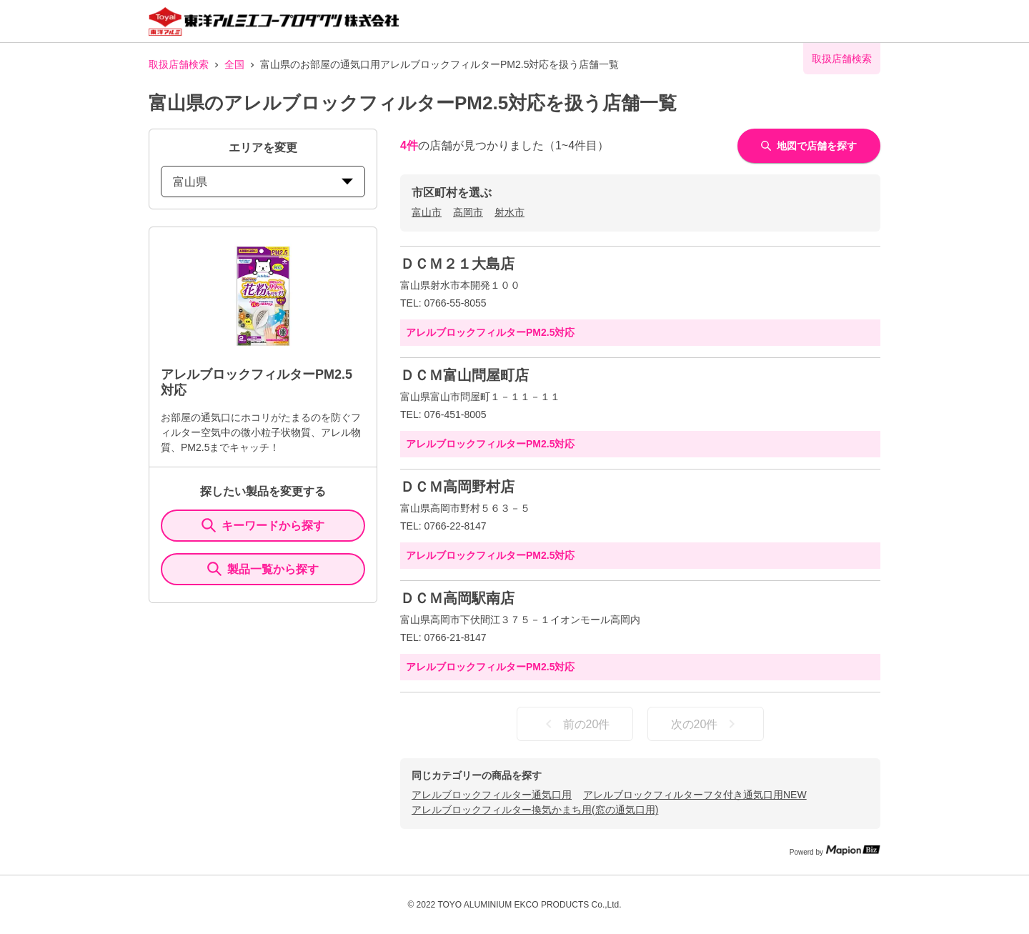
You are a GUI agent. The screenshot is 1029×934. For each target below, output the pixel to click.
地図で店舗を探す (809, 145)
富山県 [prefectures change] (263, 182)
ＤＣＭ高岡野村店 (457, 487)
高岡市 (468, 212)
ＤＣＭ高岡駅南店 (457, 598)
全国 (234, 64)
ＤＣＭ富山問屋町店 (464, 375)
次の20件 (706, 723)
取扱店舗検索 (179, 64)
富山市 (427, 212)
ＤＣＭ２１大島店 (457, 264)
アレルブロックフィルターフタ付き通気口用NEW (695, 794)
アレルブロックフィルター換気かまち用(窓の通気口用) (535, 809)
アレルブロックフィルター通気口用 (492, 794)
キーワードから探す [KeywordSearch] (263, 525)
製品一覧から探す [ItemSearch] (263, 569)
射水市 (509, 212)
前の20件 (575, 723)
